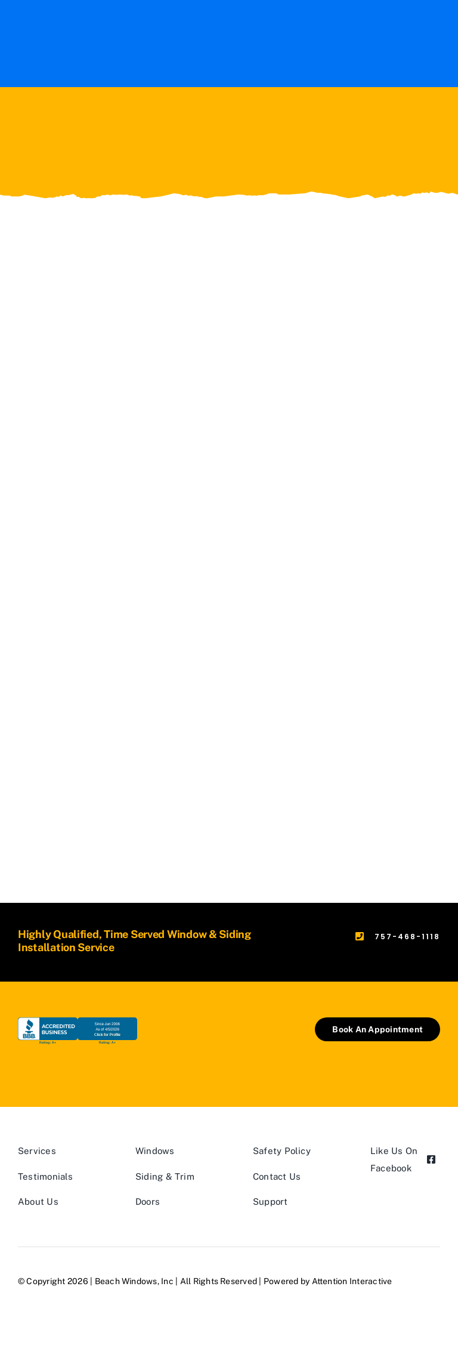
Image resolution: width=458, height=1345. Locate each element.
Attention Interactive (352, 1281)
